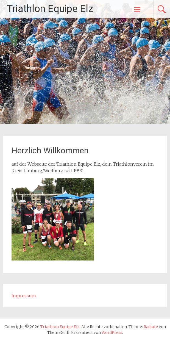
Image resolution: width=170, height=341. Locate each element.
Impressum (24, 295)
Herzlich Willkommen (50, 150)
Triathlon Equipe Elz (50, 9)
